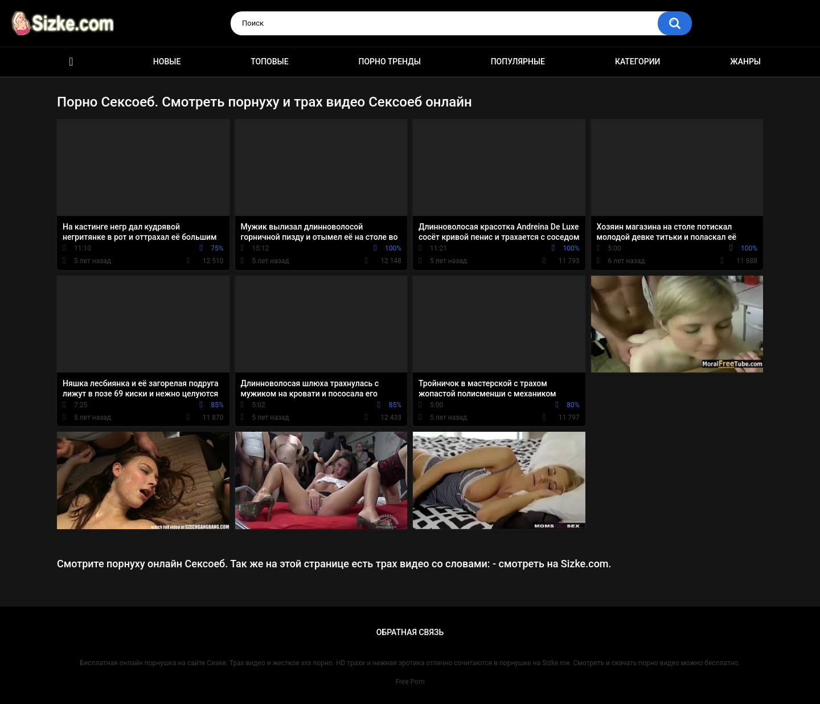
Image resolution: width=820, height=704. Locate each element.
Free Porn (409, 682)
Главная (71, 61)
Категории (638, 61)
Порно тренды (389, 61)
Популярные (518, 61)
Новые (167, 61)
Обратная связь (410, 632)
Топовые (269, 61)
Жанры (745, 61)
